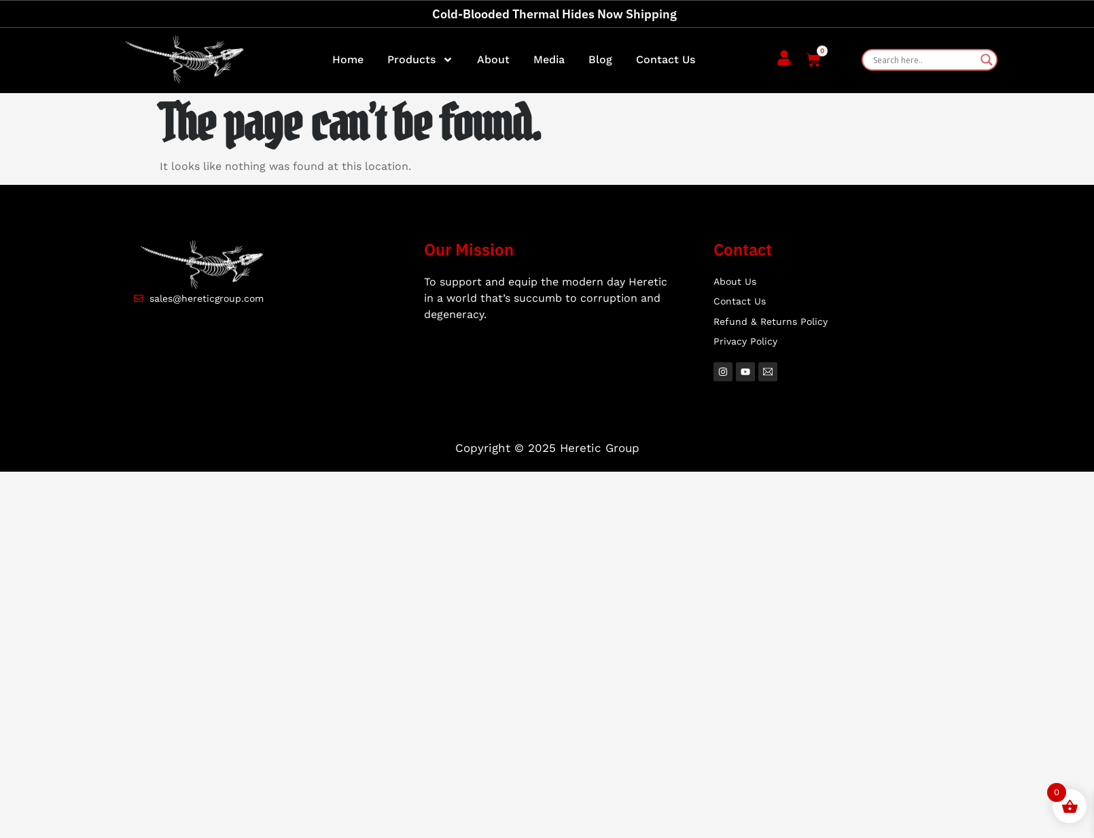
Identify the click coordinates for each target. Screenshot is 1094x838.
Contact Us (665, 59)
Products (420, 59)
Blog (600, 59)
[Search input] (923, 59)
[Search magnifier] (986, 59)
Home (348, 59)
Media (549, 59)
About (493, 59)
